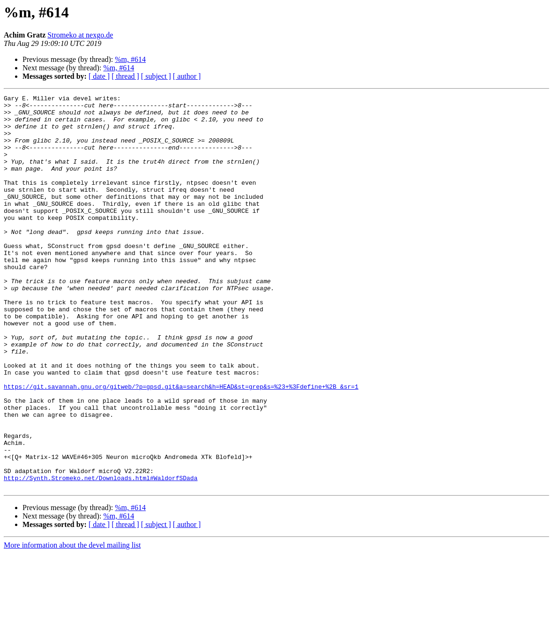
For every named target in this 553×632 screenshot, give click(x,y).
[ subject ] (156, 76)
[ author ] (187, 76)
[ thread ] (125, 76)
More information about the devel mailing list (72, 624)
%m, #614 (130, 59)
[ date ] (99, 76)
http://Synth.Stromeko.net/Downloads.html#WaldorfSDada (100, 555)
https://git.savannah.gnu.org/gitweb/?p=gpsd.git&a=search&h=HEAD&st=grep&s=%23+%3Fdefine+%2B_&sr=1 (181, 445)
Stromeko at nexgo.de (80, 35)
